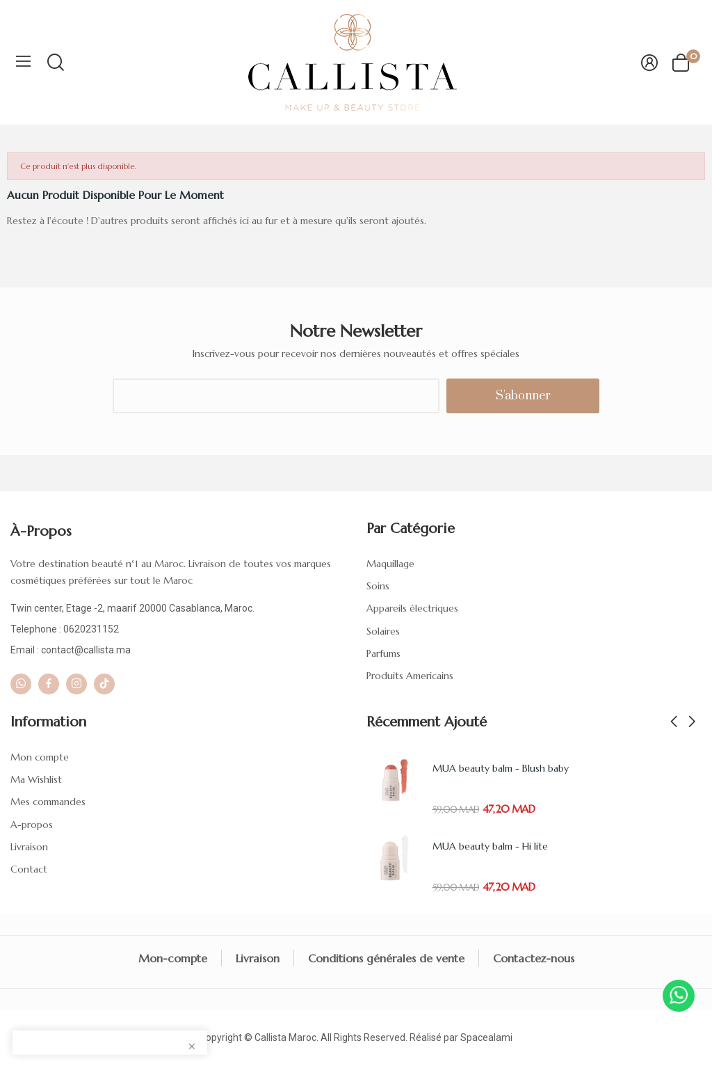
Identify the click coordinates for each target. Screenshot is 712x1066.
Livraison (29, 847)
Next (692, 722)
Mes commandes (48, 801)
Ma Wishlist (36, 779)
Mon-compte (172, 958)
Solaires (383, 631)
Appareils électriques (412, 608)
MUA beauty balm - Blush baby (500, 768)
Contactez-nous (533, 958)
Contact (28, 869)
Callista (270, 1037)
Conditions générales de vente (386, 958)
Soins (377, 586)
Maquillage (390, 563)
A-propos (31, 824)
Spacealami (486, 1037)
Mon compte (39, 757)
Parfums (383, 653)
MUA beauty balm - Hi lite (490, 846)
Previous (673, 722)
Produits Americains (409, 675)
